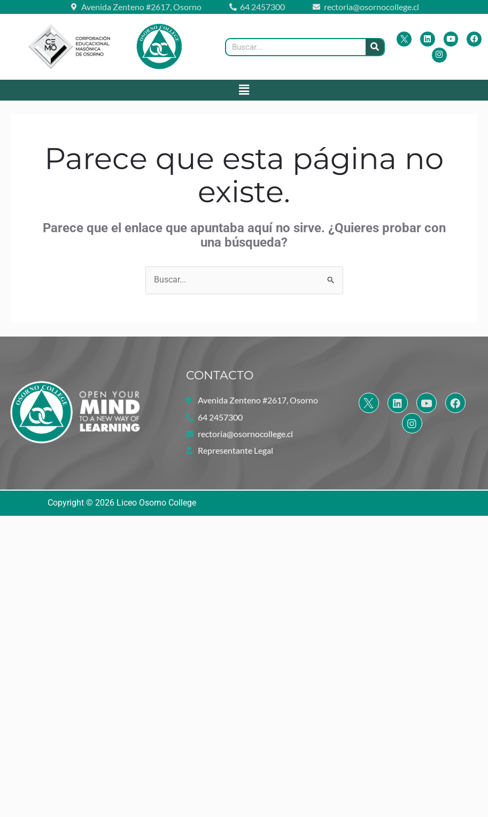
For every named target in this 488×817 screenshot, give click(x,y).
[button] (244, 90)
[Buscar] (375, 47)
